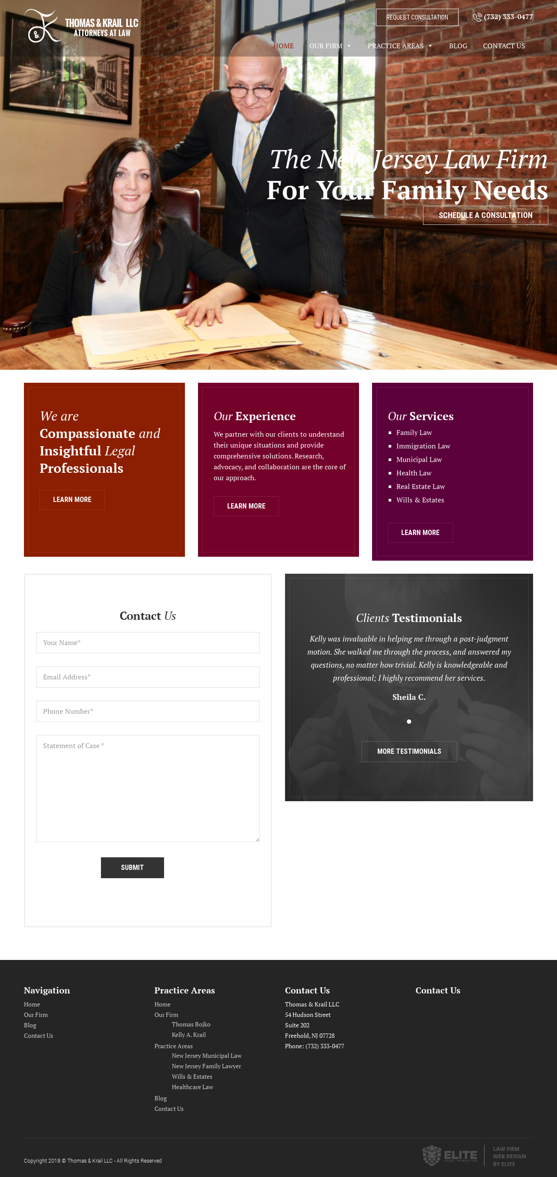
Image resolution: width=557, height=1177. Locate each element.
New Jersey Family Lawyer (206, 1066)
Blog (458, 45)
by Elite (504, 1164)
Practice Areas (396, 45)
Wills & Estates (420, 500)
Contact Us (504, 45)
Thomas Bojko (191, 1024)
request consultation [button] (417, 17)
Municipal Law (419, 459)
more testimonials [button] (409, 751)
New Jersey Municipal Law (207, 1055)
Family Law (414, 432)
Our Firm (325, 45)
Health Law (414, 473)
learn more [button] (72, 499)
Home (283, 45)
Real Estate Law (420, 486)
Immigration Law (423, 446)
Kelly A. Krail (189, 1034)
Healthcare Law (192, 1087)
